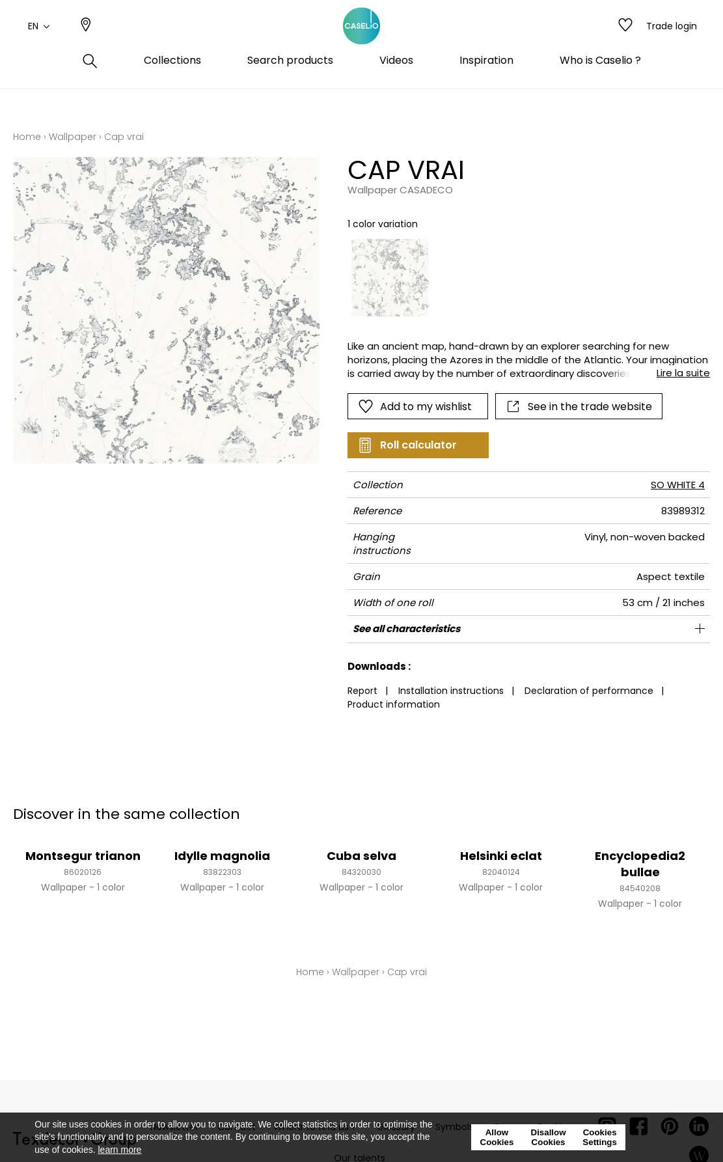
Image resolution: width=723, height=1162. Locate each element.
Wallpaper (72, 136)
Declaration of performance (589, 690)
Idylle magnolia (222, 856)
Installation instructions (451, 690)
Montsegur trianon (83, 856)
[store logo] (362, 41)
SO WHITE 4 (678, 484)
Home (27, 136)
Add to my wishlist (415, 406)
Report (362, 690)
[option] (390, 278)
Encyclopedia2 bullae (640, 864)
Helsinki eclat (501, 856)
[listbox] (521, 278)
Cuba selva (361, 856)
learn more (119, 1149)
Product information (394, 704)
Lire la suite (683, 373)
